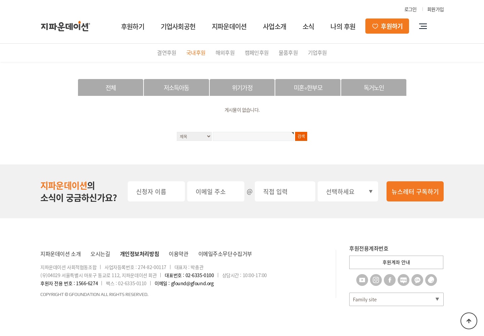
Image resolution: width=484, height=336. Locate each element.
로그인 (410, 9)
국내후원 (195, 52)
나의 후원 (342, 26)
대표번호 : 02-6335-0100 (189, 275)
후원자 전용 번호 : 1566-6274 (69, 283)
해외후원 (225, 52)
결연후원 (166, 52)
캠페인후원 (257, 52)
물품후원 (288, 52)
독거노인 (374, 87)
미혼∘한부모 (308, 87)
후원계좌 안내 (396, 262)
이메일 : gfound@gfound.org (184, 283)
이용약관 (178, 254)
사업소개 (274, 26)
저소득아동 (176, 87)
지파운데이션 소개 (60, 254)
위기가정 (242, 87)
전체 (111, 87)
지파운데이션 (229, 26)
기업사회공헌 (178, 26)
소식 (308, 26)
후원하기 (132, 26)
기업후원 (317, 52)
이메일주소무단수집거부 (225, 254)
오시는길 (100, 254)
